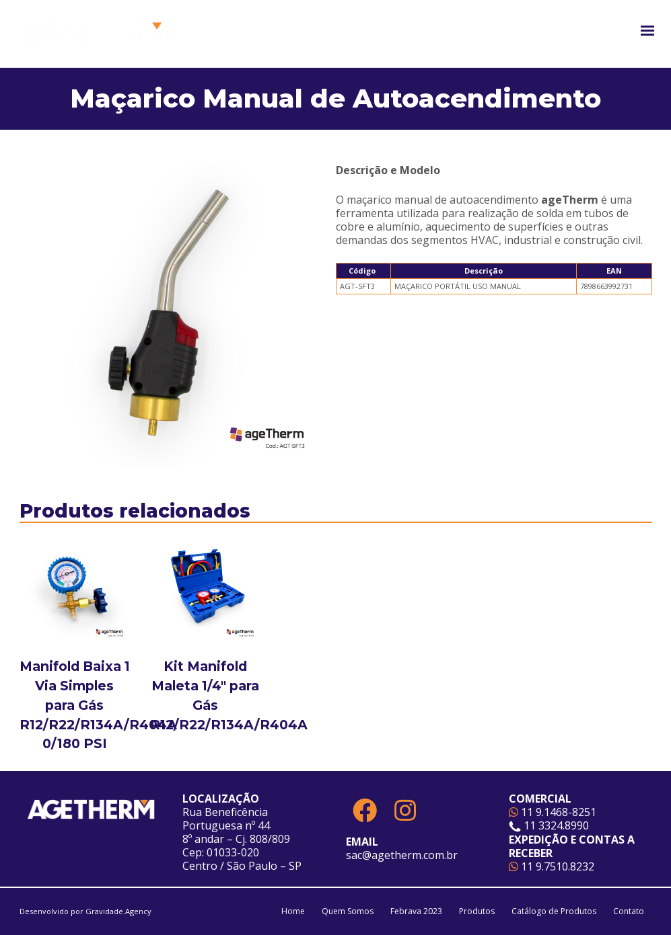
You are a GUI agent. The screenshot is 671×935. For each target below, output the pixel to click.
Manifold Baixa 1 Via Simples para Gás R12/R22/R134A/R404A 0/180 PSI (98, 704)
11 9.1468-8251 (552, 812)
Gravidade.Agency (118, 911)
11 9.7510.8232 (551, 866)
